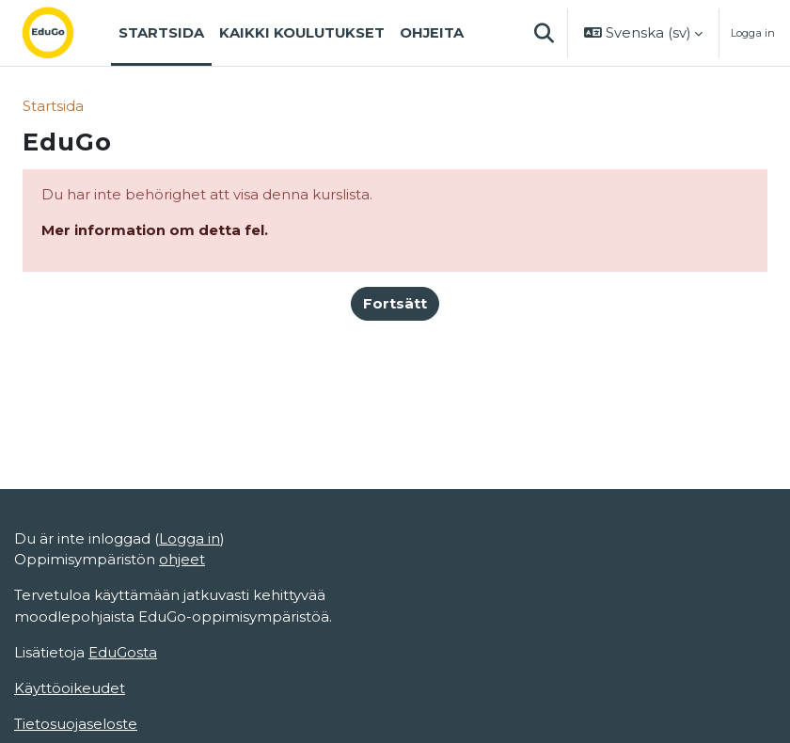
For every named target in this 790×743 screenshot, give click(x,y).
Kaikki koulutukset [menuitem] (302, 32)
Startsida (53, 106)
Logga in (753, 33)
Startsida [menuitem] (161, 32)
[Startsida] (63, 33)
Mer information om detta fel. (154, 230)
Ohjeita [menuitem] (432, 32)
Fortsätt (395, 303)
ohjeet (182, 559)
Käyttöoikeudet (69, 688)
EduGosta (122, 652)
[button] (543, 33)
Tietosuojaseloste (75, 724)
